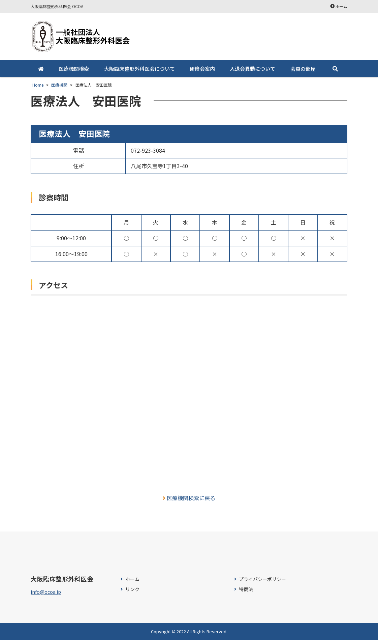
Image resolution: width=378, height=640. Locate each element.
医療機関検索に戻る (189, 498)
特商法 (246, 589)
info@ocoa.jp (46, 591)
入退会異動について (252, 68)
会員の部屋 (303, 68)
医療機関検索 (74, 68)
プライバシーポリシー (262, 579)
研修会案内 (202, 68)
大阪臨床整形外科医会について (139, 68)
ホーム (341, 6)
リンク (132, 589)
